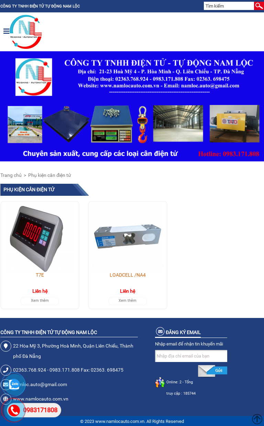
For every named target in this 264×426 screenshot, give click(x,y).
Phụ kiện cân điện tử (49, 175)
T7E (40, 275)
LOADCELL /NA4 (128, 275)
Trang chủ (11, 175)
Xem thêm (40, 300)
